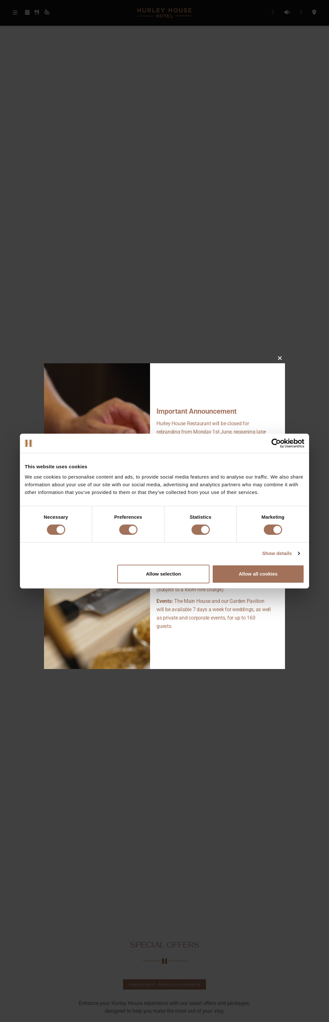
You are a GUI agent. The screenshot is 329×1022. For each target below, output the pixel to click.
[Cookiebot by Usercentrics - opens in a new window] (276, 443)
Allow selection (163, 574)
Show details (277, 553)
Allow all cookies (258, 574)
